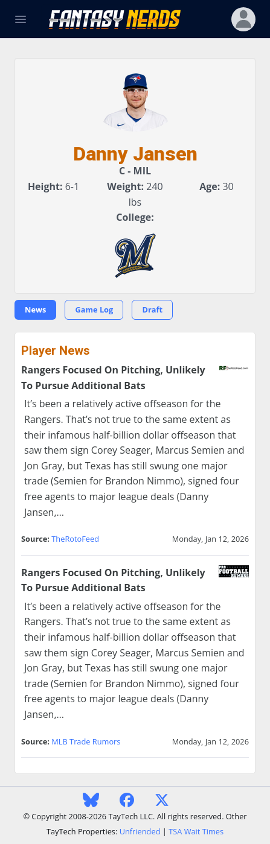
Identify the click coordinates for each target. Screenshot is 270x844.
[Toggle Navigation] (20, 19)
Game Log (94, 309)
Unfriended (140, 831)
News (35, 309)
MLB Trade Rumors (85, 741)
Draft (152, 309)
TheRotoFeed (75, 538)
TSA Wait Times (196, 831)
